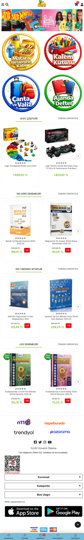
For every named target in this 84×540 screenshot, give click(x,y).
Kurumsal (43, 477)
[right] (78, 156)
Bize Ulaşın (43, 494)
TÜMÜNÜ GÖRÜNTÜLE (68, 118)
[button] (5, 20)
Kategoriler (43, 486)
